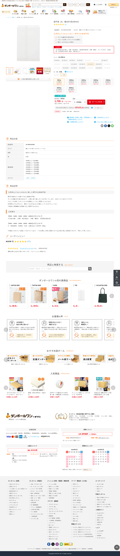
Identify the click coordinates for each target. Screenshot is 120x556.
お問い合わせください (103, 437)
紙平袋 (33, 178)
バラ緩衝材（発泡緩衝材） (55, 520)
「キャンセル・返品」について (103, 121)
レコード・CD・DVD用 (36, 488)
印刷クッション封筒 (53, 488)
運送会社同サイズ (13, 491)
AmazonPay (44, 433)
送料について (100, 520)
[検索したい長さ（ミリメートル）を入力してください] (70, 4)
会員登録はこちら (113, 7)
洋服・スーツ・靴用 (35, 498)
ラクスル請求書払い (53, 433)
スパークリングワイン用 (37, 514)
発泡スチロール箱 (53, 539)
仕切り (98, 491)
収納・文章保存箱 (35, 493)
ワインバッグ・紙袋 (78, 509)
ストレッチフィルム (78, 511)
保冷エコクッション (53, 536)
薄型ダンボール (13, 493)
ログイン (113, 4)
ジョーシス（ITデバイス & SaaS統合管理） (83, 536)
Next (114, 329)
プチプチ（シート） (53, 509)
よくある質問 (100, 531)
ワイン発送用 (34, 511)
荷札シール (75, 518)
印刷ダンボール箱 (101, 499)
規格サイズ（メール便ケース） (104, 506)
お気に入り (98, 108)
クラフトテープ (76, 486)
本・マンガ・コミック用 (37, 486)
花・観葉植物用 (34, 505)
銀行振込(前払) (35, 433)
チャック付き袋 (76, 502)
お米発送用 (33, 502)
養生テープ (75, 493)
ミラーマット (52, 522)
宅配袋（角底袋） (53, 491)
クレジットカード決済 (11, 433)
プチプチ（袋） (52, 506)
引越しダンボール (35, 500)
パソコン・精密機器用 (36, 507)
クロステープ (76, 491)
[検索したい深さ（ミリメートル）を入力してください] (82, 4)
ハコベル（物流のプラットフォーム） (82, 532)
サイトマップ (31, 548)
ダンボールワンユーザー (27, 248)
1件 (29, 241)
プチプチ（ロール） (53, 504)
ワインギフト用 (34, 518)
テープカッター (76, 498)
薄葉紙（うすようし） (54, 527)
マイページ (99, 533)
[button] (112, 296)
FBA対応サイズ (13, 507)
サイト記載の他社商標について (72, 548)
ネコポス (44, 7)
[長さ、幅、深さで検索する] (88, 4)
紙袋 (28, 178)
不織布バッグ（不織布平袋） (80, 507)
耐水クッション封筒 (53, 486)
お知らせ (99, 524)
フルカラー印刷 (100, 502)
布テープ (75, 488)
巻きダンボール (52, 529)
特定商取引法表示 (46, 548)
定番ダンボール (13, 486)
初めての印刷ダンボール (103, 497)
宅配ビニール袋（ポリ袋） (55, 493)
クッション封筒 (58, 7)
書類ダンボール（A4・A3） (16, 495)
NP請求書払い (27, 433)
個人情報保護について (57, 548)
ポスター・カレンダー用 (37, 491)
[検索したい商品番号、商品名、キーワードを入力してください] (47, 4)
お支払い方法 (100, 517)
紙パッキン (51, 525)
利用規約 (38, 548)
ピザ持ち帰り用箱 (35, 509)
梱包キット (12, 514)
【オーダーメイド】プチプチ (56, 511)
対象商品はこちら (87, 469)
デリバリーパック (77, 505)
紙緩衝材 (51, 516)
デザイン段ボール (13, 502)
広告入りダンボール (14, 484)
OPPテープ (75, 484)
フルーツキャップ (53, 534)
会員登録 (99, 535)
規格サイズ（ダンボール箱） (104, 504)
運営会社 (84, 548)
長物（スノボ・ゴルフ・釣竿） (38, 495)
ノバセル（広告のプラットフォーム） (82, 529)
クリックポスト (50, 7)
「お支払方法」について (101, 117)
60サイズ (34, 7)
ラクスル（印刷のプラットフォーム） (82, 527)
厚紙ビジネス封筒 (53, 495)
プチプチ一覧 (52, 513)
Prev (6, 329)
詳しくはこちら (66, 440)
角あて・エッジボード (54, 532)
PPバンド (75, 514)
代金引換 (20, 433)
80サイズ (39, 7)
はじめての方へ (100, 513)
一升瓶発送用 (34, 516)
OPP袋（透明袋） (77, 500)
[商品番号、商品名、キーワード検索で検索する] (64, 4)
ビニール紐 (75, 516)
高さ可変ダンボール (14, 498)
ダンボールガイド (101, 538)
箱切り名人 (75, 521)
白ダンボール (12, 500)
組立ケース (99, 488)
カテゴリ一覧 (6, 12)
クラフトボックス (13, 505)
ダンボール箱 (100, 484)
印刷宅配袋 (51, 498)
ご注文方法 (99, 515)
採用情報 (90, 548)
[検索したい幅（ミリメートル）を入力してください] (76, 4)
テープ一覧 (75, 495)
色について (69, 71)
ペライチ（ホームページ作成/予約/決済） (83, 534)
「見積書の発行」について (75, 121)
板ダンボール (100, 486)
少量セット (12, 511)
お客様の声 (99, 522)
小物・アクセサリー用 (36, 484)
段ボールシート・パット (15, 509)
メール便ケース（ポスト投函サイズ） (18, 488)
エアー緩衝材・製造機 (54, 518)
